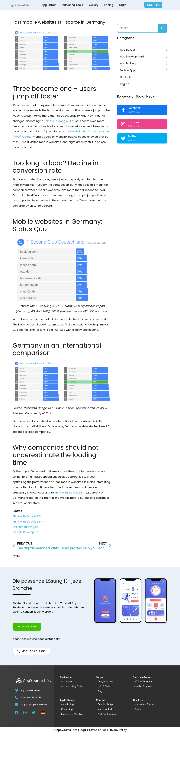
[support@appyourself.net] (16, 704)
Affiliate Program (143, 681)
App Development (132, 56)
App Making (128, 63)
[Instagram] (123, 124)
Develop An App (106, 704)
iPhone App (67, 709)
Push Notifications (108, 714)
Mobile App (127, 70)
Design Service (106, 681)
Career (138, 709)
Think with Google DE (58, 121)
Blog (100, 691)
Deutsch (125, 77)
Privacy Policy (118, 730)
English (124, 84)
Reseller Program (143, 686)
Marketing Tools (72, 5)
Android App (68, 704)
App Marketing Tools (72, 686)
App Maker (49, 5)
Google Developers (25, 532)
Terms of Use (97, 730)
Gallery (93, 5)
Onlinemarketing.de (25, 527)
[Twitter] (123, 138)
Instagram (135, 122)
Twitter (132, 136)
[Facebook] (123, 110)
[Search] (162, 28)
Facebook (134, 108)
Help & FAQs (104, 686)
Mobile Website (106, 709)
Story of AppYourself (145, 704)
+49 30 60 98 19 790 (31, 697)
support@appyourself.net (33, 704)
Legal (83, 730)
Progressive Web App (73, 714)
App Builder (127, 49)
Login (122, 5)
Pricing (108, 5)
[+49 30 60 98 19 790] (16, 697)
